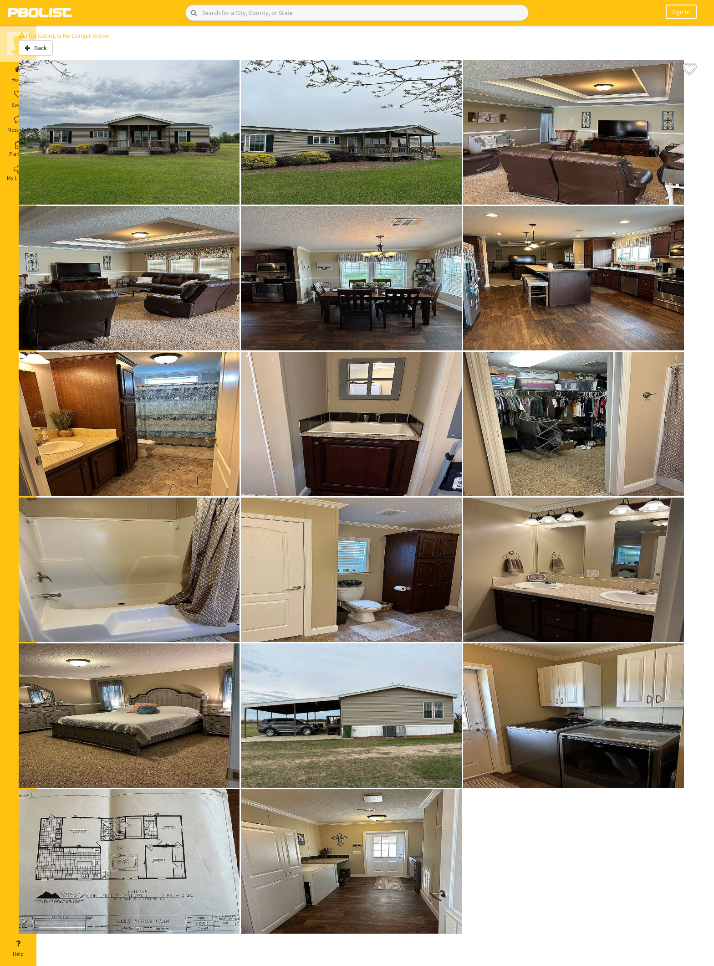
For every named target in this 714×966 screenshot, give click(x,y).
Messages (18, 124)
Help (18, 948)
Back (60, 51)
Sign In (681, 12)
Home (18, 74)
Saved (18, 99)
